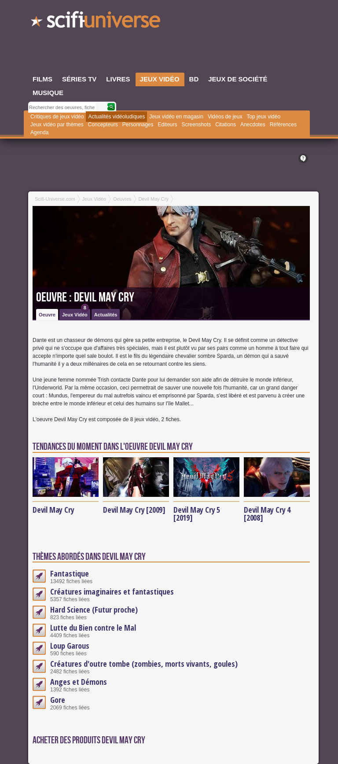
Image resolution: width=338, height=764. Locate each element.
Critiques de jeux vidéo (57, 117)
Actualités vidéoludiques (116, 117)
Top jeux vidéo (263, 117)
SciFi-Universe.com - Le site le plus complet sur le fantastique (96, 22)
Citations (225, 124)
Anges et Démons (78, 681)
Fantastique (69, 573)
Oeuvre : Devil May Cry (85, 297)
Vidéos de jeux (225, 117)
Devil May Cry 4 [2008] (267, 514)
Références (283, 124)
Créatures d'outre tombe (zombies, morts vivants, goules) (144, 663)
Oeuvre (47, 314)
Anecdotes (252, 124)
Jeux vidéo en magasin (176, 117)
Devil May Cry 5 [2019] (196, 514)
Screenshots (196, 124)
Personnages (138, 124)
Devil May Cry (53, 510)
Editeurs (167, 124)
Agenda (39, 132)
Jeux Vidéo (75, 313)
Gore (57, 699)
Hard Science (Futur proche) (94, 609)
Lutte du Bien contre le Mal (93, 627)
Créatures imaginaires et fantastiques (112, 591)
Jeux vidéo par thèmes (57, 124)
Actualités (106, 314)
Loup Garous (69, 645)
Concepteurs (103, 124)
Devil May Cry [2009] (134, 510)
